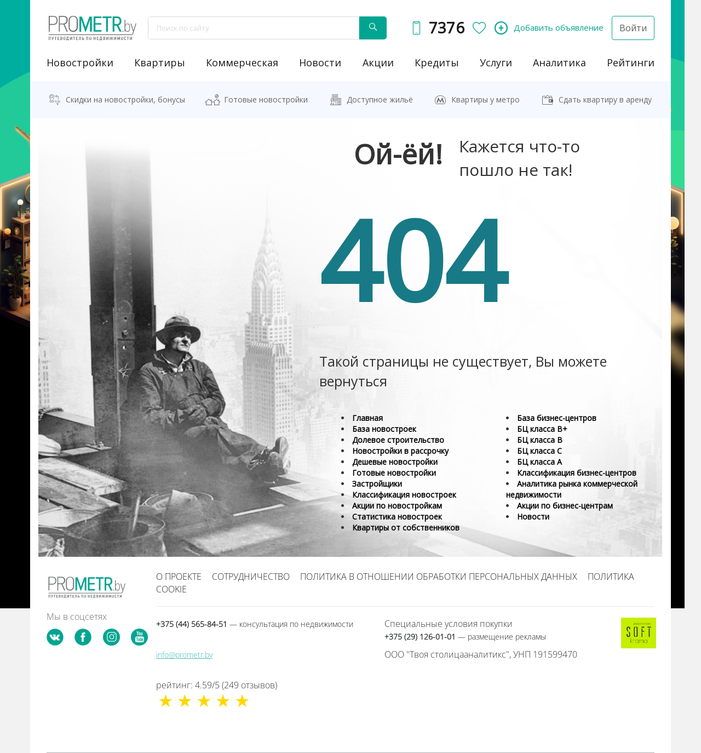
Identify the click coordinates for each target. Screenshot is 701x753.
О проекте (179, 577)
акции (378, 62)
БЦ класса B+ (542, 429)
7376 (446, 28)
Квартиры (159, 62)
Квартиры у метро (485, 99)
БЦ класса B (539, 440)
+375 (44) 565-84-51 (254, 624)
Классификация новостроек (404, 494)
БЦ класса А (539, 462)
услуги (496, 62)
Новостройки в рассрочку (400, 451)
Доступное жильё (380, 99)
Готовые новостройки (266, 99)
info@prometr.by (184, 654)
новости (320, 62)
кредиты (437, 62)
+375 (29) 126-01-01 (465, 636)
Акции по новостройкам (397, 505)
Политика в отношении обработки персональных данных (438, 577)
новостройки (80, 62)
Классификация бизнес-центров (576, 472)
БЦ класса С (539, 451)
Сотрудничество (251, 577)
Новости (533, 516)
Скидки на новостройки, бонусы (125, 99)
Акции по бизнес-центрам (565, 505)
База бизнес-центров (556, 418)
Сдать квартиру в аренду (605, 99)
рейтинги (630, 62)
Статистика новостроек (397, 516)
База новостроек (384, 429)
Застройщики (377, 483)
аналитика (559, 62)
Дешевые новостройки (395, 462)
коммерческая (242, 62)
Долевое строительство (398, 440)
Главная (367, 418)
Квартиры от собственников (405, 527)
